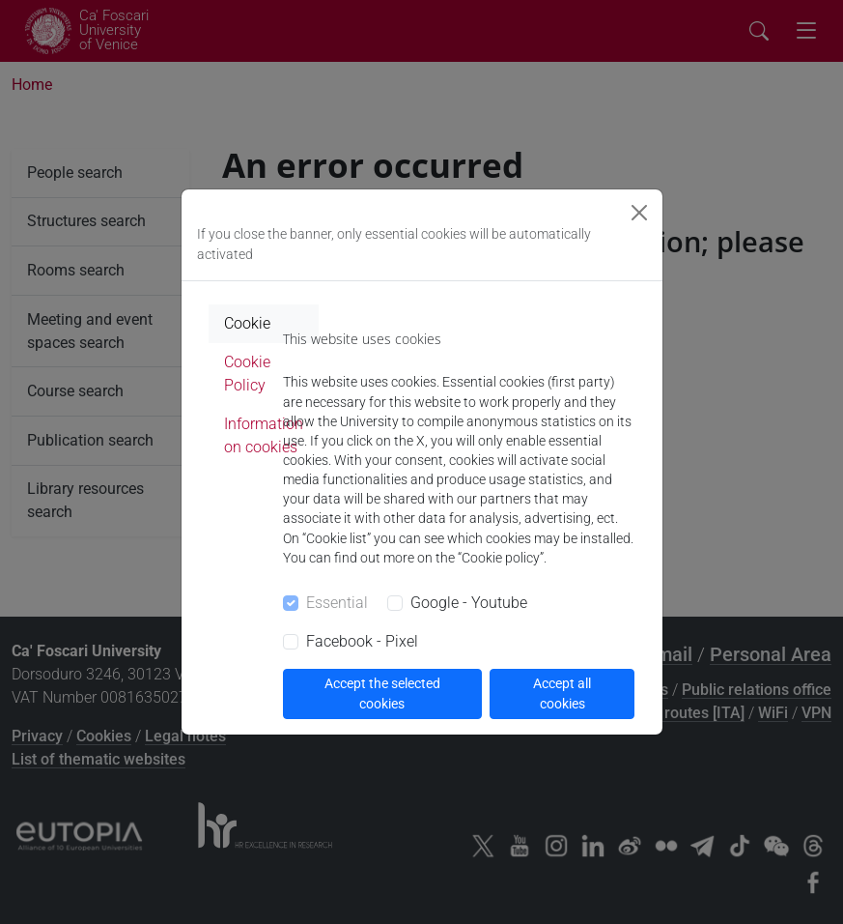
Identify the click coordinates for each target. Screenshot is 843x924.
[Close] (639, 212)
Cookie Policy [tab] (247, 373)
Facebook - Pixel (362, 641)
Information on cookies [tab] (263, 435)
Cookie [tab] (247, 323)
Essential (337, 602)
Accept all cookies (562, 693)
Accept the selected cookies (382, 693)
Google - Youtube (468, 602)
